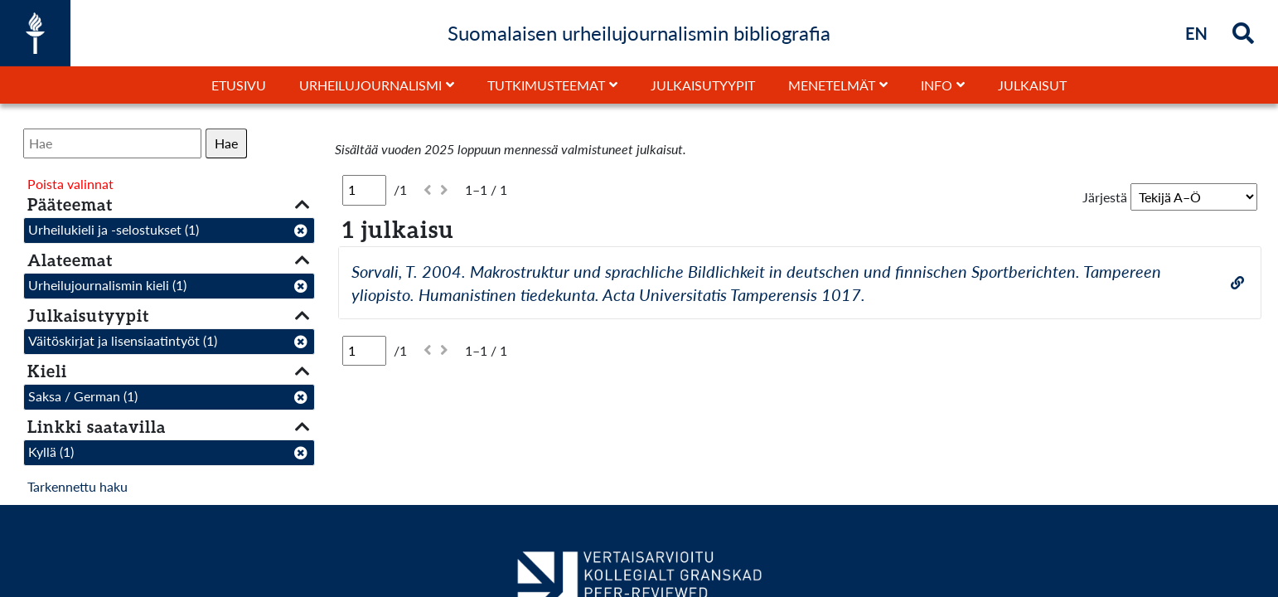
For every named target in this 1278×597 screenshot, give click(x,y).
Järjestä (1104, 197)
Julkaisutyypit (703, 85)
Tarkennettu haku (77, 486)
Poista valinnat (70, 184)
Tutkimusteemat (546, 85)
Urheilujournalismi (370, 85)
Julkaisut (1032, 85)
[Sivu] (364, 190)
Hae (226, 143)
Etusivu (238, 85)
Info (936, 85)
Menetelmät (831, 85)
